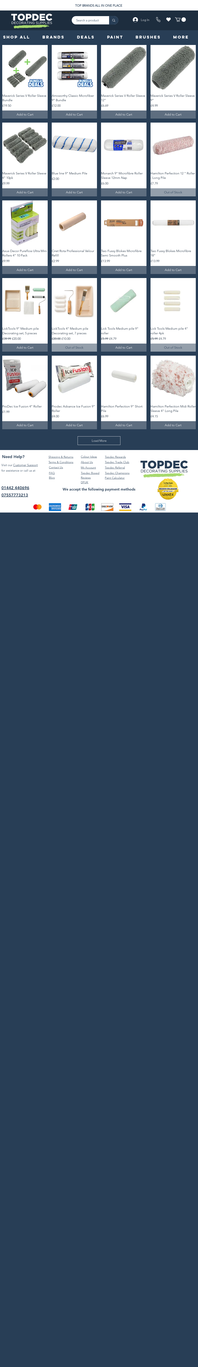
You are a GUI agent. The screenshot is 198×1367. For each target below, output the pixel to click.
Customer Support (25, 465)
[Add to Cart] (25, 114)
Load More (99, 441)
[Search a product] (88, 20)
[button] (180, 19)
